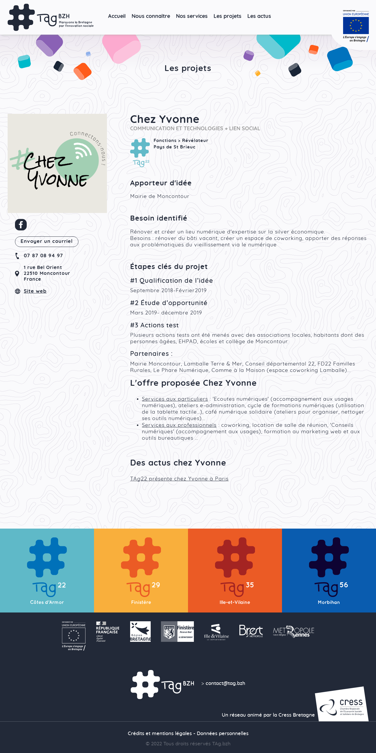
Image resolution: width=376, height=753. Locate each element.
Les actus (259, 16)
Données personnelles (223, 733)
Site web (35, 291)
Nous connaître (151, 16)
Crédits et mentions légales (160, 733)
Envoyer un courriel (47, 241)
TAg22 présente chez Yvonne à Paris (179, 479)
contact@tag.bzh (225, 683)
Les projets (227, 16)
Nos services (192, 16)
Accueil (117, 16)
